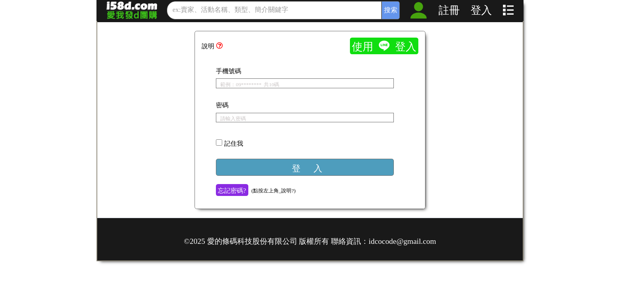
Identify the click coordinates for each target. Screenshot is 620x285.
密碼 (222, 104)
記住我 (233, 143)
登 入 (307, 167)
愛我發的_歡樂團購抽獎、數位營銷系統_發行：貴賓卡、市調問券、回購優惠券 (132, 10)
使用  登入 (384, 45)
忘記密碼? (232, 190)
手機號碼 (228, 70)
